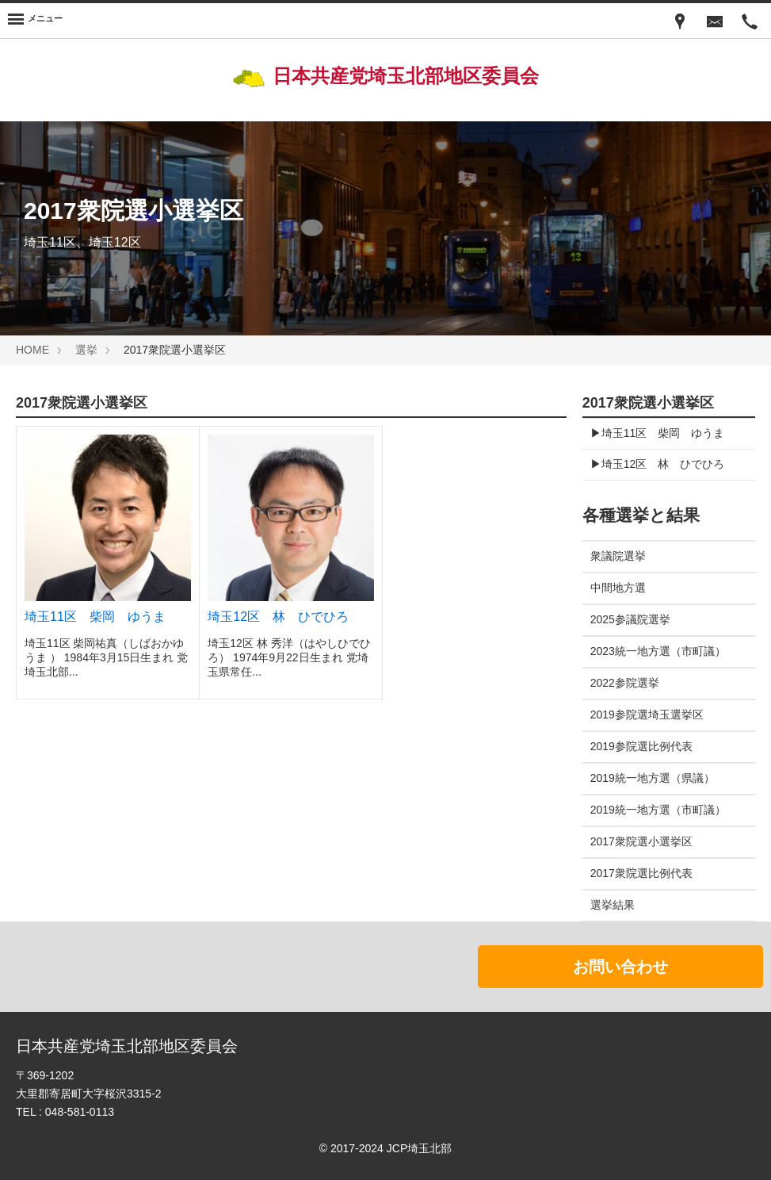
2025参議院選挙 (630, 619)
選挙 (86, 349)
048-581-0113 (79, 1111)
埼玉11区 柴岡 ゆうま (95, 616)
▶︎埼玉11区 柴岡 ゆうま (657, 433)
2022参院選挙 (624, 682)
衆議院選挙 (618, 556)
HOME (32, 349)
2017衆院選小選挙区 (641, 841)
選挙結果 (612, 904)
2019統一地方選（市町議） (658, 809)
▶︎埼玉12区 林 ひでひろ (657, 464)
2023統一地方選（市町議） (658, 651)
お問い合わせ (620, 966)
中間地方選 (618, 587)
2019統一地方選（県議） (652, 778)
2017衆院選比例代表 (641, 873)
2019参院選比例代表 (641, 746)
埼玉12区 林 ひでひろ (278, 616)
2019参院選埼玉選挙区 (647, 714)
